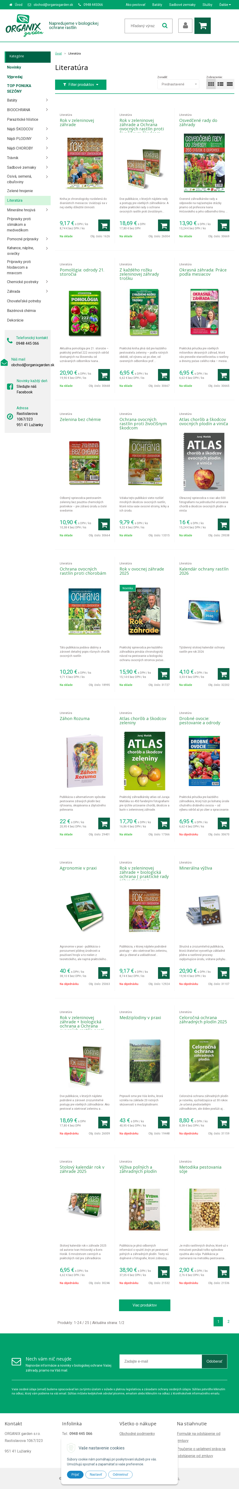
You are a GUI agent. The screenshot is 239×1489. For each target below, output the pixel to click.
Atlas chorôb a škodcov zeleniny (143, 720)
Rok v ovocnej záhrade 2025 (142, 571)
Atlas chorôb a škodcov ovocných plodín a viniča (203, 421)
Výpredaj (14, 77)
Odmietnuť (120, 1474)
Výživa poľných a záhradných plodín (138, 1169)
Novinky (14, 67)
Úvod (18, 5)
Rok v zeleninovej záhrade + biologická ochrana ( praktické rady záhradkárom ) (144, 874)
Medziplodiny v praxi (140, 1017)
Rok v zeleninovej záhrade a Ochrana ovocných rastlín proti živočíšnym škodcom (142, 126)
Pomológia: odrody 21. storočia (82, 272)
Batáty (157, 5)
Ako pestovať (135, 5)
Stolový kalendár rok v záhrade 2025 (82, 1169)
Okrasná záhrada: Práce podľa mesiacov (203, 272)
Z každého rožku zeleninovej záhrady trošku (139, 274)
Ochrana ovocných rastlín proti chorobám (83, 571)
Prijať (75, 1474)
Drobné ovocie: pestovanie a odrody (199, 720)
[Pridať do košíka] (104, 225)
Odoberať (214, 1361)
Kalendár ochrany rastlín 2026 (203, 571)
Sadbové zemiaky (182, 5)
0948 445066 (93, 5)
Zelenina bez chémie (80, 419)
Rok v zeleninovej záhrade (77, 122)
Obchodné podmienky (137, 1433)
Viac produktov (145, 1305)
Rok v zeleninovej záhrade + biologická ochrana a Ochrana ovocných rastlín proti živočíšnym (82, 1026)
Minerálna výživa (195, 868)
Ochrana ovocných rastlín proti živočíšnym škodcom (143, 424)
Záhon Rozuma (75, 718)
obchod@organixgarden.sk (53, 5)
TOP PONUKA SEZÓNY (19, 89)
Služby (207, 5)
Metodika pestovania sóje (200, 1169)
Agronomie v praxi (78, 868)
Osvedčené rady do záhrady (198, 122)
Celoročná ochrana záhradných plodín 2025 (203, 1019)
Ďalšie (225, 5)
